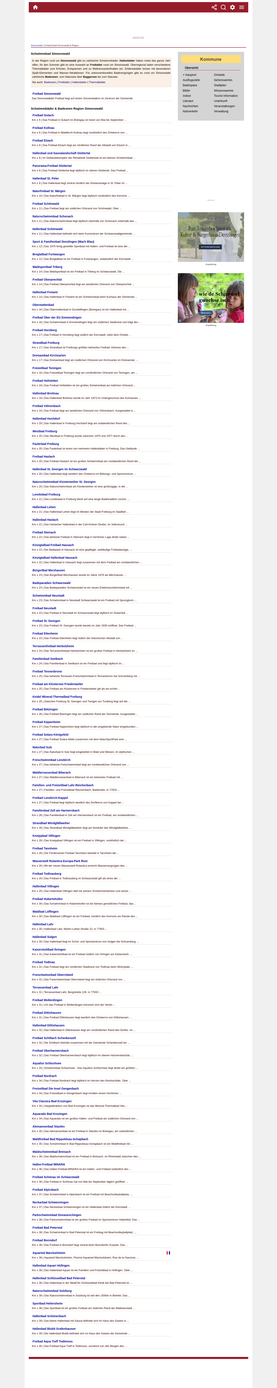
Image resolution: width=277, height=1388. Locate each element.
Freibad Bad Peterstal (47, 1227)
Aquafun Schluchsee (47, 1063)
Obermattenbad (43, 304)
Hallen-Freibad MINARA (49, 1164)
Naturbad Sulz (42, 747)
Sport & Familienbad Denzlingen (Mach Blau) (63, 241)
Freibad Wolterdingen (47, 1000)
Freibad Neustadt (44, 608)
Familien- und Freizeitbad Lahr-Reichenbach (63, 785)
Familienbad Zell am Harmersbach (56, 810)
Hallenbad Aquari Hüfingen (51, 1265)
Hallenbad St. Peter (46, 178)
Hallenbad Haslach (45, 519)
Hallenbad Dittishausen (49, 1025)
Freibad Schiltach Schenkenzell (54, 1038)
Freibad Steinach (44, 532)
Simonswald (36, 45)
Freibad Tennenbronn (47, 671)
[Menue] (241, 7)
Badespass (190, 85)
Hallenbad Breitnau (46, 393)
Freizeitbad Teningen (47, 368)
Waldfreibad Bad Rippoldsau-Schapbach (60, 1139)
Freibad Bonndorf (45, 1240)
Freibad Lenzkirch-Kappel (50, 797)
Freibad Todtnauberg (47, 873)
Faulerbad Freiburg (46, 444)
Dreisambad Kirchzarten (49, 355)
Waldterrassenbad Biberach (52, 772)
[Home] (35, 7)
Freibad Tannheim (45, 848)
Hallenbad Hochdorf (46, 418)
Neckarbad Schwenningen (51, 1202)
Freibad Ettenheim (45, 633)
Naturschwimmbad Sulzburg (52, 1290)
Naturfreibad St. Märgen (49, 191)
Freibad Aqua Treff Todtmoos (53, 1341)
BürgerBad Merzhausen (49, 570)
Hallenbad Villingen (46, 886)
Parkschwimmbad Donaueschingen (57, 1215)
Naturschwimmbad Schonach (53, 216)
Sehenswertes (223, 80)
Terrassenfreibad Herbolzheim (53, 646)
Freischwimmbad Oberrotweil (53, 974)
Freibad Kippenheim (46, 722)
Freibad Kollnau (43, 128)
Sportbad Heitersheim (48, 1303)
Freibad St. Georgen (46, 621)
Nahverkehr (190, 111)
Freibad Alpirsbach (46, 1189)
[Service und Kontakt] (232, 7)
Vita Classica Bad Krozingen (52, 1101)
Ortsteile (219, 74)
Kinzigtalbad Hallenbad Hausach (55, 557)
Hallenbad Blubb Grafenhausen (54, 1328)
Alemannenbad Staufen (49, 1126)
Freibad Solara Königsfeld (50, 734)
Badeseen (50, 82)
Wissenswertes (224, 90)
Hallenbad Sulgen (45, 937)
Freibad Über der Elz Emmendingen (57, 317)
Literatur (188, 101)
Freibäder (64, 82)
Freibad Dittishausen (47, 1012)
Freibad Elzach (43, 140)
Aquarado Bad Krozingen (50, 1113)
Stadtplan (220, 85)
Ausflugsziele (191, 80)
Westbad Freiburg (45, 431)
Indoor (187, 95)
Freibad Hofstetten (45, 380)
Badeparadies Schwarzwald (52, 583)
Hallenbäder (79, 82)
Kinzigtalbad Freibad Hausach (53, 545)
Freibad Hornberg (45, 330)
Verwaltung (221, 111)
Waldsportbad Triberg (47, 267)
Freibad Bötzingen (45, 709)
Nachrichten (190, 106)
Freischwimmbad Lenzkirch (52, 760)
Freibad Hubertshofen (48, 899)
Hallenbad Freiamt (45, 292)
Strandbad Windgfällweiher (51, 823)
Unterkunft (221, 101)
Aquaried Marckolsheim (49, 1253)
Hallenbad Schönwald (48, 229)
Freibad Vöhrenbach (46, 406)
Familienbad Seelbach (48, 658)
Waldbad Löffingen (45, 911)
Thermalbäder (97, 82)
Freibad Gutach (43, 115)
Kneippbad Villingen (46, 835)
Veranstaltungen (224, 106)
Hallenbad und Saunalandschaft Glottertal (61, 153)
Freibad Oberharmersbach (51, 1050)
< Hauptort (189, 74)
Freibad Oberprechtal (47, 279)
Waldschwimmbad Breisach (52, 1151)
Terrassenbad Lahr (45, 987)
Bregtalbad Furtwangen (49, 254)
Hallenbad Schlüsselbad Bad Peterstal (59, 1278)
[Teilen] (214, 7)
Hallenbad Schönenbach (49, 1316)
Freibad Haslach (44, 456)
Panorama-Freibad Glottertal (52, 165)
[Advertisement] (138, 26)
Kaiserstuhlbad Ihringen (49, 949)
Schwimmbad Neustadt (48, 595)
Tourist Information (226, 95)
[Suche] (223, 7)
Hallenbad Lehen (44, 507)
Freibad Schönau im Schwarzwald (56, 1177)
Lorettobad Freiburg (46, 494)
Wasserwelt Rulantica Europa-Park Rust (60, 861)
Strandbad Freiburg (46, 342)
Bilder (186, 90)
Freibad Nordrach (45, 1076)
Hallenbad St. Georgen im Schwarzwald (60, 469)
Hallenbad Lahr (43, 924)
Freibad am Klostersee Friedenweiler (58, 684)
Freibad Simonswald (47, 93)
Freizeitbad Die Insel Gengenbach (56, 1088)
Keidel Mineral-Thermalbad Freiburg (57, 696)
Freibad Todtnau (44, 962)
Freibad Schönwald (46, 203)
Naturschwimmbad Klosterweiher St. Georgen (64, 481)
